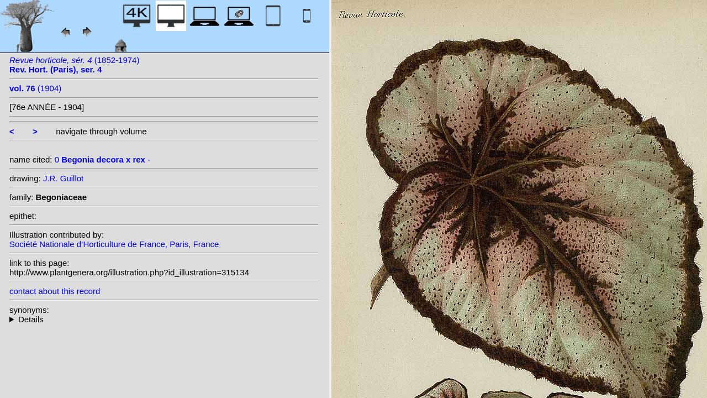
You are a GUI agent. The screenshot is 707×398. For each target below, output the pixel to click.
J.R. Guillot (63, 178)
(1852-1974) (74, 64)
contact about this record (54, 291)
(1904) (35, 88)
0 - (102, 159)
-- (164, 319)
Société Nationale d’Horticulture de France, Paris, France (114, 244)
